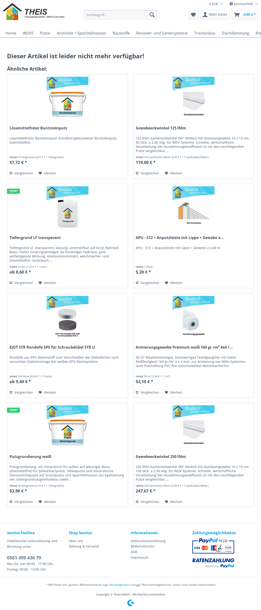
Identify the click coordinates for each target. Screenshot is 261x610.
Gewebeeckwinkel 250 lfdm (161, 456)
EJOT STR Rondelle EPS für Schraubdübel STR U (52, 347)
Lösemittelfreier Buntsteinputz (38, 128)
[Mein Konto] (215, 14)
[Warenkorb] (245, 14)
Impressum (139, 557)
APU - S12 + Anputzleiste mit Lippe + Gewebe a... (180, 237)
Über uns (76, 541)
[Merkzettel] (193, 14)
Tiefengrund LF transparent (35, 237)
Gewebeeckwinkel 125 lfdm (161, 128)
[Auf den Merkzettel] (47, 173)
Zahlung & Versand (84, 546)
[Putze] (45, 33)
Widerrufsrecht (142, 546)
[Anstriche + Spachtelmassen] (81, 33)
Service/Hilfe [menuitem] (242, 4)
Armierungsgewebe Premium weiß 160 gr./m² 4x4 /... (184, 347)
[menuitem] (120, 17)
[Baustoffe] (121, 33)
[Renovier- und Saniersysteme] (162, 33)
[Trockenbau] (205, 33)
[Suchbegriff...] (120, 14)
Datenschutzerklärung (148, 541)
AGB (134, 552)
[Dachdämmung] (235, 33)
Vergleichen (21, 173)
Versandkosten (119, 585)
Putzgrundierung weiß (30, 456)
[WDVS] (28, 33)
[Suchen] (152, 14)
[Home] (11, 33)
